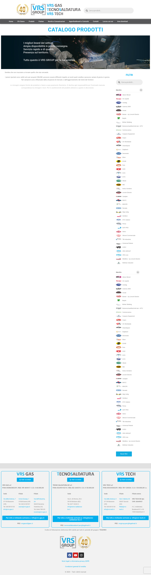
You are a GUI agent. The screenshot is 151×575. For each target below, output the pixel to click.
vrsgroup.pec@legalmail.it (128, 523)
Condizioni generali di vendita (75, 567)
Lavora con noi (108, 21)
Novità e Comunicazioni (56, 21)
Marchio (129, 90)
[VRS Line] (122, 255)
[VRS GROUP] (123, 251)
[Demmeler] (122, 153)
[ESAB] (121, 161)
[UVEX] (121, 247)
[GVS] (120, 173)
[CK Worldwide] (123, 141)
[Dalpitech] (122, 149)
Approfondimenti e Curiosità (79, 21)
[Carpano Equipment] (125, 134)
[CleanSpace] (123, 145)
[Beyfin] (121, 118)
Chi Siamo (21, 21)
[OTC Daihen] (123, 219)
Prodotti (31, 21)
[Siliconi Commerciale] (125, 235)
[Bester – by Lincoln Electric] (127, 114)
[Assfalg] (121, 102)
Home (11, 21)
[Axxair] (121, 110)
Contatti (96, 21)
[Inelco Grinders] (124, 188)
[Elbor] (121, 157)
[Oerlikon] (122, 216)
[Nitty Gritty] (122, 212)
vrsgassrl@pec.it (27, 523)
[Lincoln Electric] (124, 192)
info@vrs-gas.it (8, 509)
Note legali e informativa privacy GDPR (75, 561)
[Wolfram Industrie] (124, 262)
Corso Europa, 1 (24, 499)
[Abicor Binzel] (123, 94)
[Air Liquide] (122, 98)
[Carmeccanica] (123, 130)
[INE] (120, 184)
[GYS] (120, 177)
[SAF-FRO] (122, 227)
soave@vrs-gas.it (24, 507)
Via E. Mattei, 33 (124, 499)
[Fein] (120, 165)
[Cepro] (121, 137)
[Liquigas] (122, 196)
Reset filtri (124, 454)
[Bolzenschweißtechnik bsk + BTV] (129, 126)
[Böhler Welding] (124, 122)
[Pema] (121, 223)
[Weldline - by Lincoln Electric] (128, 259)
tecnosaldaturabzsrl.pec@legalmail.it (77, 525)
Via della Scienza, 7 (9, 499)
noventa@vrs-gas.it (40, 512)
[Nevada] (121, 208)
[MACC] (121, 200)
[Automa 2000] (123, 106)
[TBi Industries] (123, 239)
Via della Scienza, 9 (110, 499)
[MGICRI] (121, 204)
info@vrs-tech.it (109, 509)
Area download (122, 21)
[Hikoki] (121, 180)
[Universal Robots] (124, 243)
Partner (41, 21)
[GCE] (120, 169)
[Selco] (121, 231)
